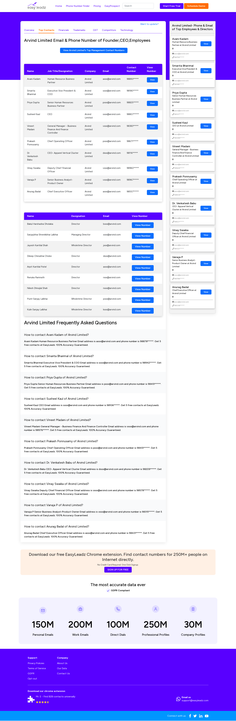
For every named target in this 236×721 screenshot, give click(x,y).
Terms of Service (37, 668)
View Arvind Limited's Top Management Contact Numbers (94, 50)
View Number (143, 225)
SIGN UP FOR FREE (118, 569)
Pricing (97, 6)
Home (58, 6)
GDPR (31, 673)
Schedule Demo (196, 6)
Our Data (62, 668)
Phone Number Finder (78, 6)
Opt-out (32, 678)
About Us (62, 663)
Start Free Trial (171, 6)
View (152, 80)
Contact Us (63, 673)
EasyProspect (112, 6)
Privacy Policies (36, 663)
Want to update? (149, 24)
